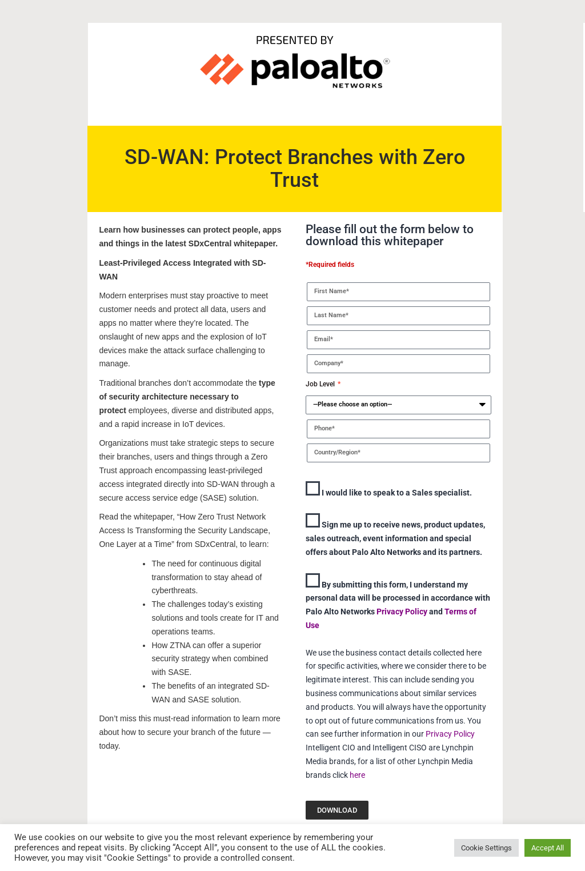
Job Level (321, 384)
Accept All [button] (547, 848)
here (357, 775)
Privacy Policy (402, 611)
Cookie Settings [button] (486, 848)
